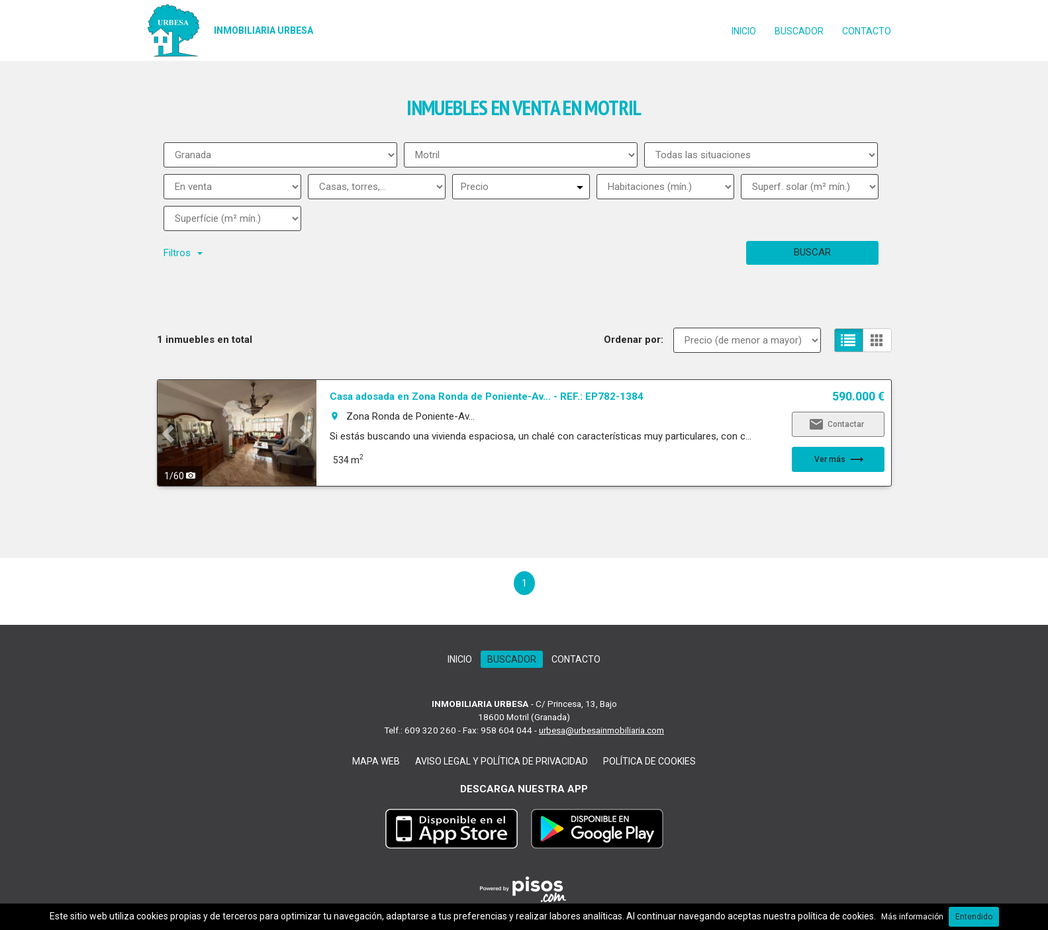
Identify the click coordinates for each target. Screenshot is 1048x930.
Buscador (799, 31)
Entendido (973, 916)
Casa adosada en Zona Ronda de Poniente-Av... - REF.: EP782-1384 (486, 396)
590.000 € (858, 396)
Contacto (866, 31)
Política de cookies (649, 761)
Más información (912, 916)
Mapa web (376, 761)
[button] (169, 433)
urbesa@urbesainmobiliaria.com (601, 730)
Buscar (812, 252)
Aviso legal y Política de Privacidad (501, 761)
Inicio (744, 31)
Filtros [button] (183, 253)
